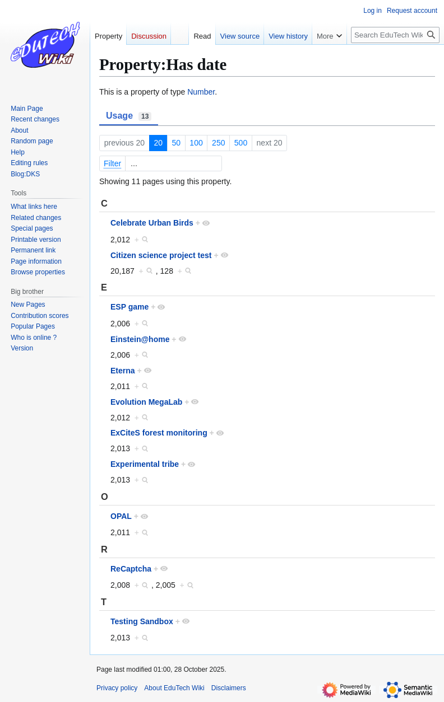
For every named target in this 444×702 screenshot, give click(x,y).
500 (240, 142)
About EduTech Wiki (174, 688)
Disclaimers (228, 688)
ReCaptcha (130, 568)
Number (201, 91)
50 (176, 142)
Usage (128, 116)
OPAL (121, 516)
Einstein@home (139, 339)
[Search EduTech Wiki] (395, 35)
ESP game (129, 306)
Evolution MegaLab (146, 401)
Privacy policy (116, 688)
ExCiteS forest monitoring (158, 432)
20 (158, 142)
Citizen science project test (161, 255)
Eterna (122, 370)
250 (218, 142)
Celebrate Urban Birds (151, 222)
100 (195, 142)
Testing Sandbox (141, 621)
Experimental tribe (144, 464)
